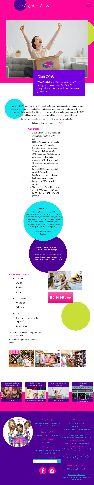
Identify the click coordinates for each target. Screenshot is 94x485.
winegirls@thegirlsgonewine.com (48, 450)
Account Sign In (47, 443)
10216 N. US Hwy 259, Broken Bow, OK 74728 (77, 429)
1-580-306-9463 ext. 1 (53, 255)
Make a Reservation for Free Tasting (47, 423)
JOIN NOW (60, 297)
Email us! (43, 234)
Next (80, 359)
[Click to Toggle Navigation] (89, 5)
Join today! (42, 91)
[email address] (45, 461)
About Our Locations (76, 423)
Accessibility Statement (76, 475)
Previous (14, 359)
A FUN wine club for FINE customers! (47, 435)
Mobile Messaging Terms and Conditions (76, 477)
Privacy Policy (76, 480)
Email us (38, 255)
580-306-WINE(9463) (48, 453)
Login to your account (43, 257)
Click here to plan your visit (77, 469)
